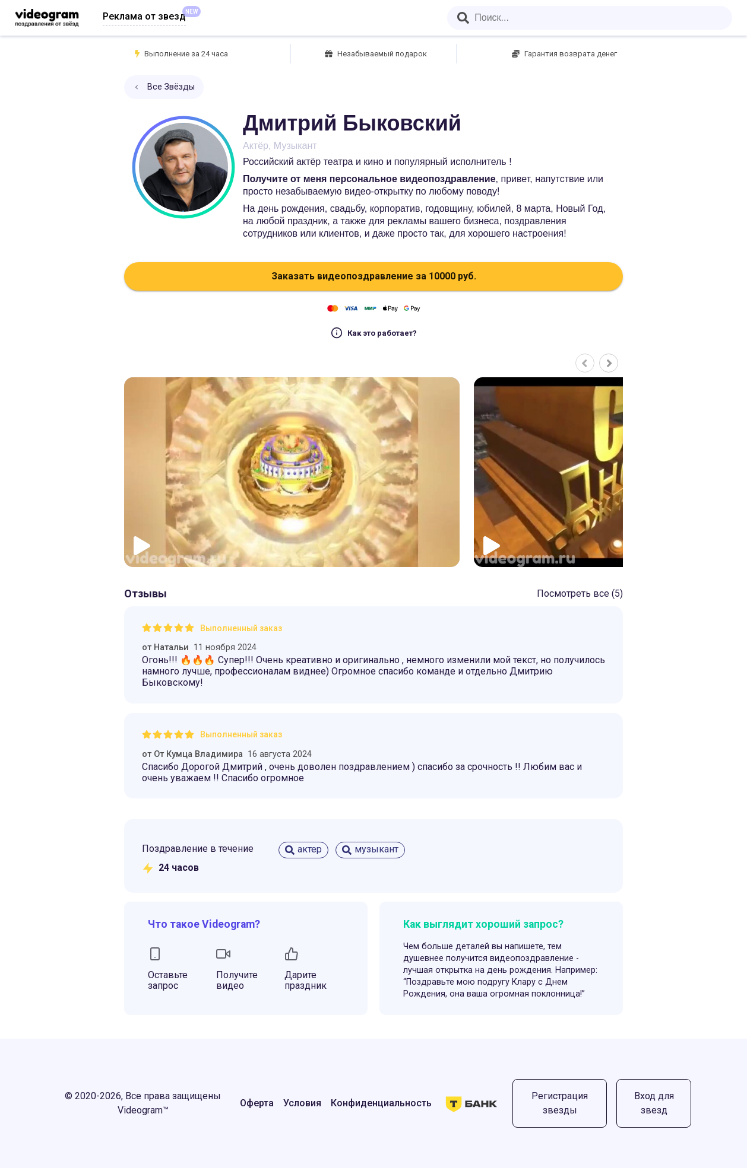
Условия (302, 1103)
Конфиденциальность (381, 1103)
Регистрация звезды (559, 1103)
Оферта (257, 1103)
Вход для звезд (654, 1103)
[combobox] (589, 18)
